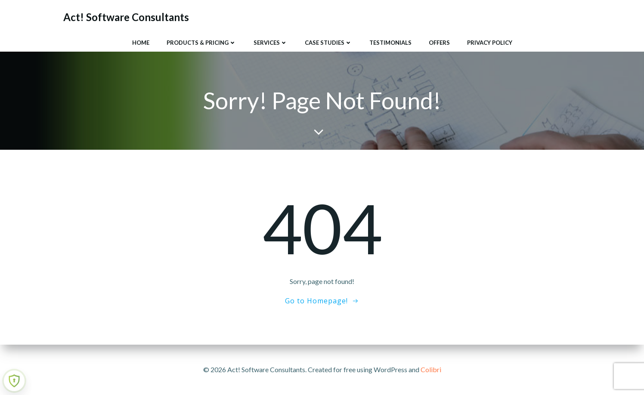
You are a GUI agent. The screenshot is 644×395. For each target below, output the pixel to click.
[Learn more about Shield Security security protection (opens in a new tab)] (14, 380)
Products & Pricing (201, 42)
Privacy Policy (489, 42)
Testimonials (390, 42)
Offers (439, 42)
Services (271, 42)
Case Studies (328, 42)
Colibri (431, 369)
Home (140, 42)
